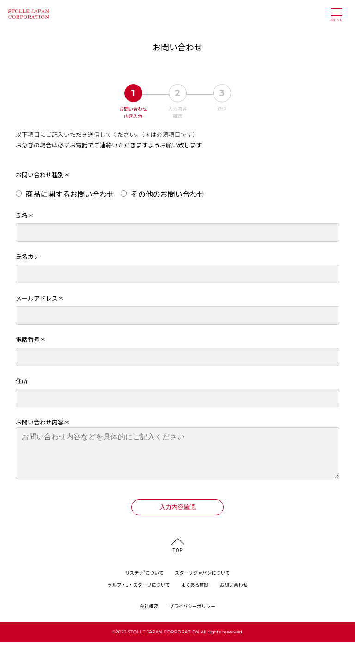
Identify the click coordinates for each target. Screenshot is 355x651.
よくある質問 (195, 593)
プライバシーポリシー (192, 615)
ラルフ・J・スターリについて (138, 593)
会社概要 (149, 615)
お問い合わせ (234, 593)
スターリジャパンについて (202, 581)
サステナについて (144, 581)
